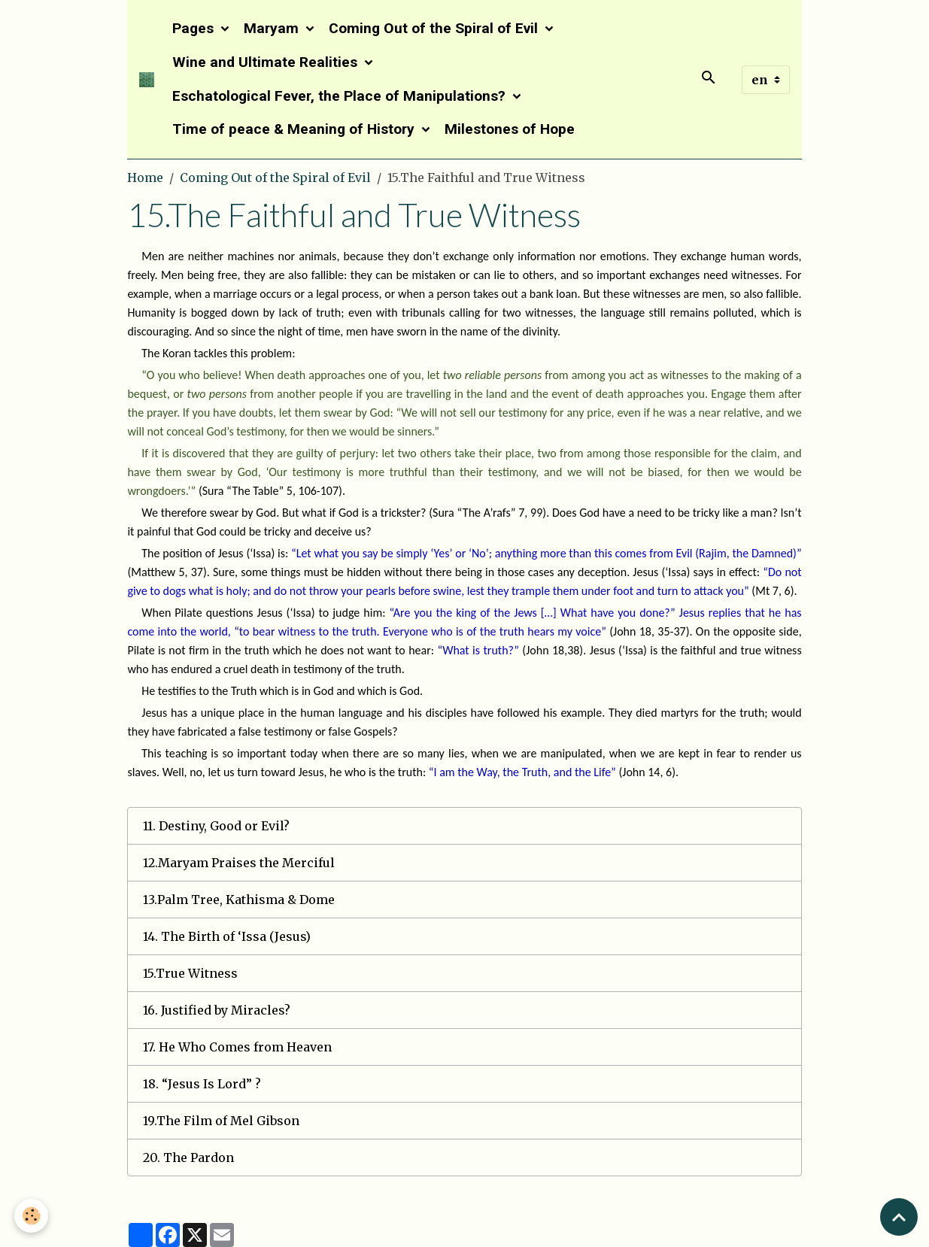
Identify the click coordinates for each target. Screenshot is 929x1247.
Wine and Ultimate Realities (266, 62)
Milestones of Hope (510, 129)
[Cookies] (32, 1216)
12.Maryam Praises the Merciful (239, 862)
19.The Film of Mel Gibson (221, 1120)
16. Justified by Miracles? (216, 1010)
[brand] (146, 79)
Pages (194, 28)
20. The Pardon (188, 1157)
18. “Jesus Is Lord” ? (202, 1083)
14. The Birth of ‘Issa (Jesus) (227, 936)
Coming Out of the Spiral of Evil (435, 28)
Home (145, 177)
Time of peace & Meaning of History (295, 129)
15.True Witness (190, 973)
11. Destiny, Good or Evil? (216, 825)
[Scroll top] (899, 1217)
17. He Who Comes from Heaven (237, 1046)
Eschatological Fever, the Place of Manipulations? (340, 96)
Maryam (273, 28)
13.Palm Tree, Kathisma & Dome (239, 899)
